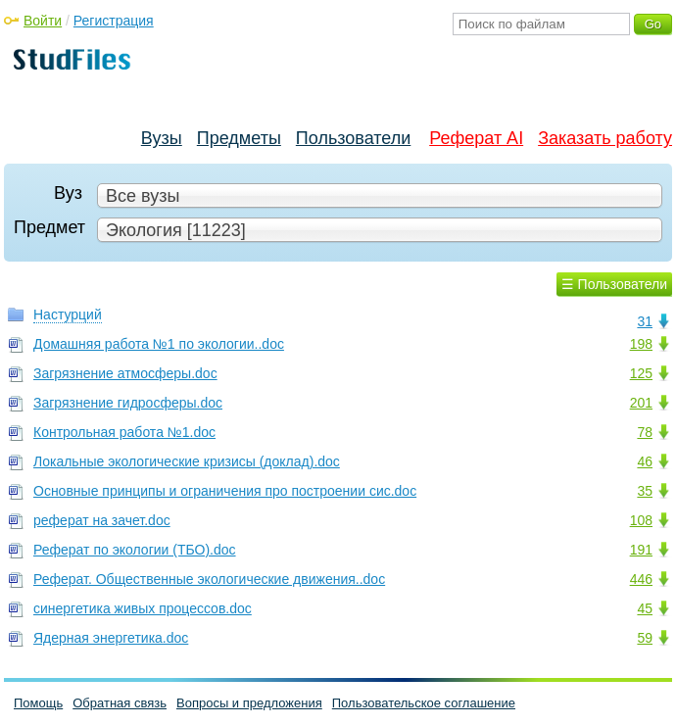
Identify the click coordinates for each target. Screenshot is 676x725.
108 (641, 520)
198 (641, 344)
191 (641, 549)
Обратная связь (119, 703)
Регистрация (113, 20)
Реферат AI (476, 138)
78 (644, 432)
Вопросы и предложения (249, 703)
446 (641, 579)
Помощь (38, 703)
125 (641, 373)
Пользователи (353, 138)
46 (644, 461)
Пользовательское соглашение (423, 703)
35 (644, 491)
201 (641, 403)
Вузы (161, 138)
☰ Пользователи (614, 284)
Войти (43, 20)
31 (644, 321)
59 (644, 638)
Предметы (239, 138)
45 (644, 608)
